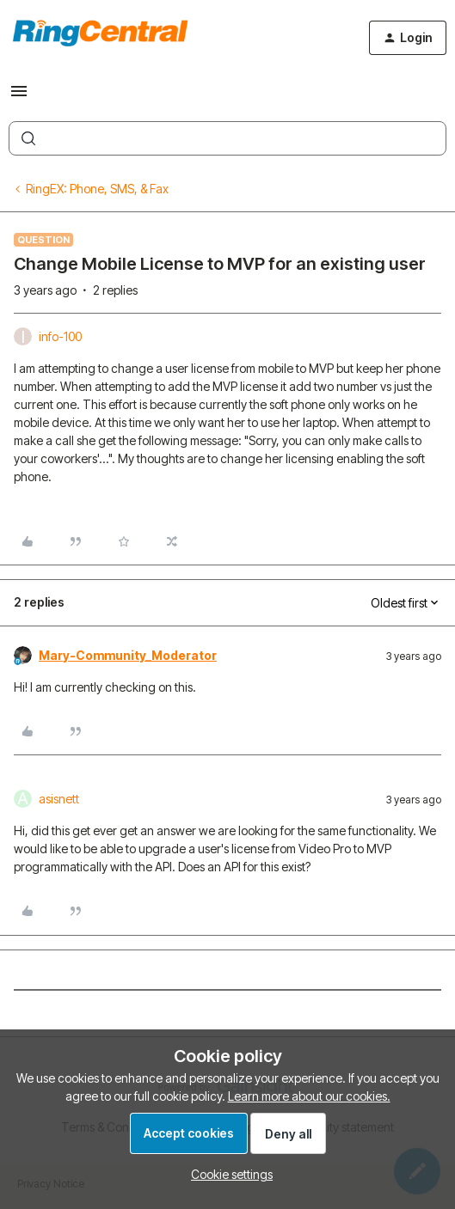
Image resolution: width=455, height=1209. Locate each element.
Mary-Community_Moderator (128, 655)
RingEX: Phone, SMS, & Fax (97, 188)
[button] (19, 96)
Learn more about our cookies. (309, 1096)
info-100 (60, 336)
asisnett (59, 798)
